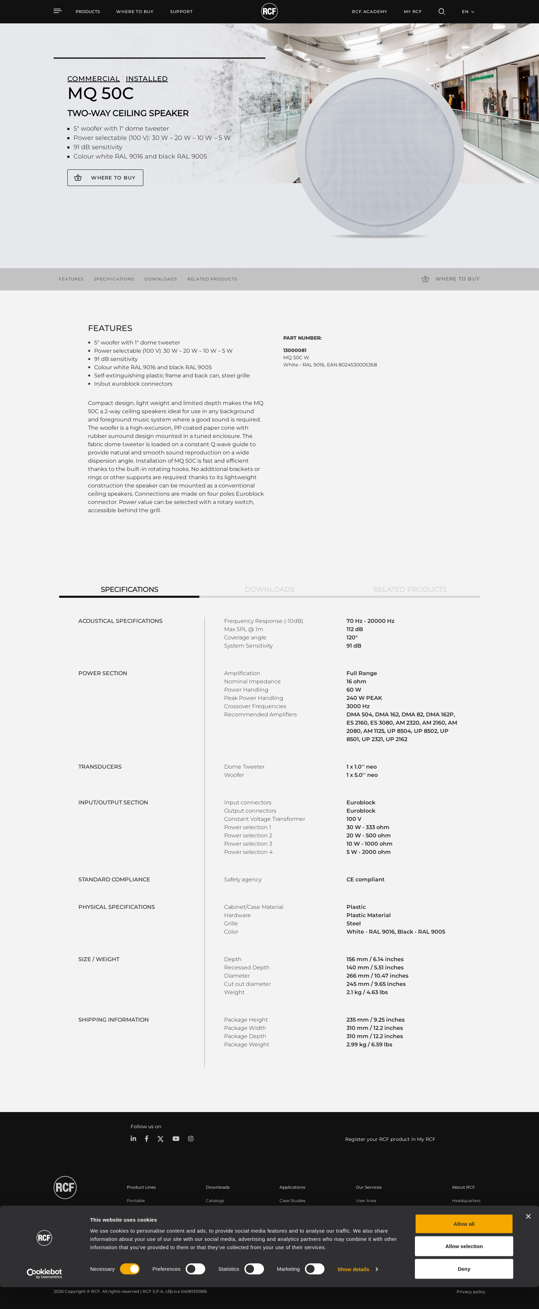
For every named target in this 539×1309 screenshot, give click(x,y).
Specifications (114, 279)
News (458, 1227)
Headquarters (466, 1200)
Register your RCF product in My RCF (390, 1139)
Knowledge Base (373, 1218)
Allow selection (464, 1268)
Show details (354, 1291)
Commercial (140, 1227)
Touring (135, 1209)
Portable (136, 1200)
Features (71, 279)
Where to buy (113, 178)
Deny (464, 1291)
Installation (138, 1218)
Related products (212, 279)
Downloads (160, 279)
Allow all (464, 1245)
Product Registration (377, 1209)
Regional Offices (468, 1209)
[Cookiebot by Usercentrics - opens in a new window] (44, 1295)
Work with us (465, 1218)
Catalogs (215, 1200)
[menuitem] (135, 12)
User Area (366, 1200)
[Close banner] (528, 1238)
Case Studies (292, 1200)
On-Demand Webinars (379, 1227)
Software (215, 1209)
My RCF (413, 11)
